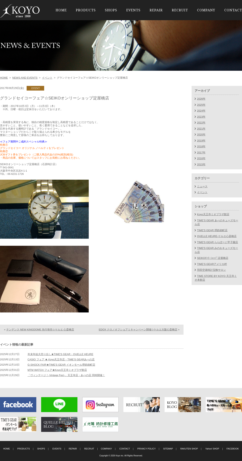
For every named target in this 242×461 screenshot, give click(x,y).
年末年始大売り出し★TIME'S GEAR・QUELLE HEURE (60, 354)
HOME (61, 10)
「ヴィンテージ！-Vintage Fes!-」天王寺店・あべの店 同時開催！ (66, 375)
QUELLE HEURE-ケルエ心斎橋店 (217, 236)
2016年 (201, 158)
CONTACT (233, 10)
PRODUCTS (86, 10)
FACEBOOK (232, 448)
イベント (47, 77)
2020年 (201, 134)
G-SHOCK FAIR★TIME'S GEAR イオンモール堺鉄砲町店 (61, 364)
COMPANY (206, 10)
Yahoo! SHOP (212, 448)
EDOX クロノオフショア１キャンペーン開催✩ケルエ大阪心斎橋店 (138, 329)
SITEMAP (168, 448)
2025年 (201, 104)
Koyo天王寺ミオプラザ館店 (213, 214)
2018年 (201, 146)
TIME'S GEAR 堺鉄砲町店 (212, 230)
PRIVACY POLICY (146, 448)
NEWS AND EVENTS (25, 77)
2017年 (201, 152)
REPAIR (156, 10)
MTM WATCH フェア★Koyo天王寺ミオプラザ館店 (57, 369)
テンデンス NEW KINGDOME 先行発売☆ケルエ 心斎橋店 (40, 329)
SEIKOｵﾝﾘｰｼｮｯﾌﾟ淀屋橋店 (212, 258)
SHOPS (111, 10)
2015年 (201, 164)
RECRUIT (180, 10)
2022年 (201, 122)
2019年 (201, 140)
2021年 (201, 128)
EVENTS (133, 10)
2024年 (201, 110)
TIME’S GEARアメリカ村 (212, 264)
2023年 (201, 116)
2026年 (201, 98)
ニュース (202, 186)
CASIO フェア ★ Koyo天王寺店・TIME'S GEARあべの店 (61, 359)
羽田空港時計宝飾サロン (211, 269)
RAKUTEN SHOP (189, 448)
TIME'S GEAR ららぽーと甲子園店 (217, 242)
